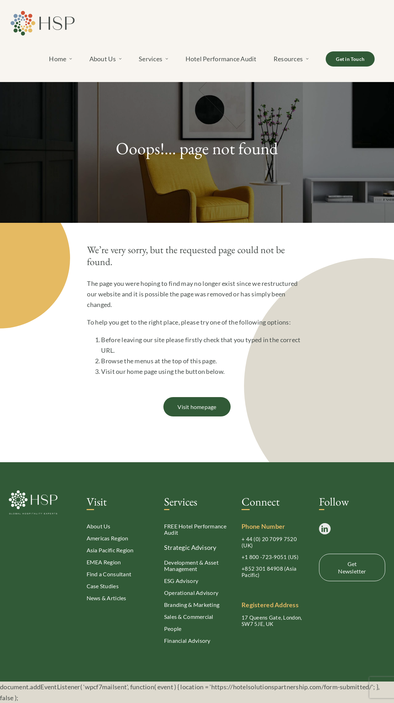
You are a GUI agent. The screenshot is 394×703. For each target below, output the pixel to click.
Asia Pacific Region (110, 550)
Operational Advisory (191, 592)
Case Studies (103, 586)
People (173, 628)
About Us (99, 526)
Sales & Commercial (188, 616)
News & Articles (106, 598)
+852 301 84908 (262, 568)
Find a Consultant (109, 574)
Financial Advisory (187, 640)
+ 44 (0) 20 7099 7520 (269, 539)
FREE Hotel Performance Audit (195, 529)
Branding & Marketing (191, 604)
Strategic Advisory (190, 547)
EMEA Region (104, 562)
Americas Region (108, 538)
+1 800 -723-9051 (264, 557)
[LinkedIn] (324, 528)
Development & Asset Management (191, 565)
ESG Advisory (181, 580)
